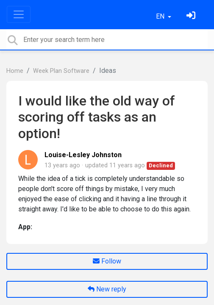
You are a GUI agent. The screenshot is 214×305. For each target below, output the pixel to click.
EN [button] (161, 16)
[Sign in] (192, 16)
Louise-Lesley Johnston (83, 155)
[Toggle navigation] (19, 14)
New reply (107, 289)
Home (14, 71)
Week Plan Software (61, 71)
